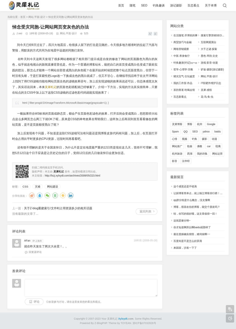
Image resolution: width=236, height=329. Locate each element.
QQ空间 (63, 195)
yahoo (206, 131)
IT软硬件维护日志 (211, 83)
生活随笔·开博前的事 (185, 35)
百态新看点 (179, 96)
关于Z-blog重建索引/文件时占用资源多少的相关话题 (58, 208)
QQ (39, 195)
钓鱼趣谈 (159, 5)
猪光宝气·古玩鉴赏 (184, 76)
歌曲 (189, 146)
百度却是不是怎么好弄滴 (187, 240)
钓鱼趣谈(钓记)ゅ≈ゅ (185, 62)
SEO (144, 5)
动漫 (214, 138)
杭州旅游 (177, 153)
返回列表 (145, 211)
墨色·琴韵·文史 (209, 55)
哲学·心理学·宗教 (183, 69)
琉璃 (218, 146)
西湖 (189, 153)
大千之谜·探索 (209, 49)
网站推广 (177, 146)
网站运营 (217, 153)
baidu (217, 131)
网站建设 (52, 186)
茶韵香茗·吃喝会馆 (184, 89)
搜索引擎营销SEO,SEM (214, 35)
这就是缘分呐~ (181, 220)
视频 (184, 138)
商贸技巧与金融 (182, 42)
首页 (121, 5)
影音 (174, 161)
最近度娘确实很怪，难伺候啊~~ (191, 234)
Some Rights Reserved (148, 318)
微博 (32, 195)
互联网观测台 (208, 42)
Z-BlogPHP (101, 323)
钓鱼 (194, 138)
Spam (175, 131)
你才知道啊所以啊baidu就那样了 (192, 227)
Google (211, 124)
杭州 (199, 124)
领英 (70, 195)
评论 (36, 301)
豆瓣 (55, 195)
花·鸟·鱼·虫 (207, 96)
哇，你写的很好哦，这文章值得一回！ (195, 213)
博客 (189, 124)
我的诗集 (202, 153)
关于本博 (211, 5)
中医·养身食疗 (181, 55)
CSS (25, 186)
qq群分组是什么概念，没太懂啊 (191, 200)
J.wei (19, 33)
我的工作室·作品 (182, 83)
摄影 (204, 138)
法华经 (186, 161)
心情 (174, 138)
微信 (47, 195)
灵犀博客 (177, 124)
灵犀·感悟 (206, 89)
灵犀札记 (51, 87)
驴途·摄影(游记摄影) (212, 69)
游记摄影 (176, 5)
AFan (27, 240)
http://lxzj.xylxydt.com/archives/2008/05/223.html (72, 175)
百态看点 (193, 5)
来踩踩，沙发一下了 (185, 247)
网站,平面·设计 (36, 16)
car (209, 146)
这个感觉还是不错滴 (185, 186)
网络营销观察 (181, 49)
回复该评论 (35, 252)
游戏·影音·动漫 (209, 62)
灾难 (37, 186)
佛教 (199, 146)
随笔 (133, 5)
